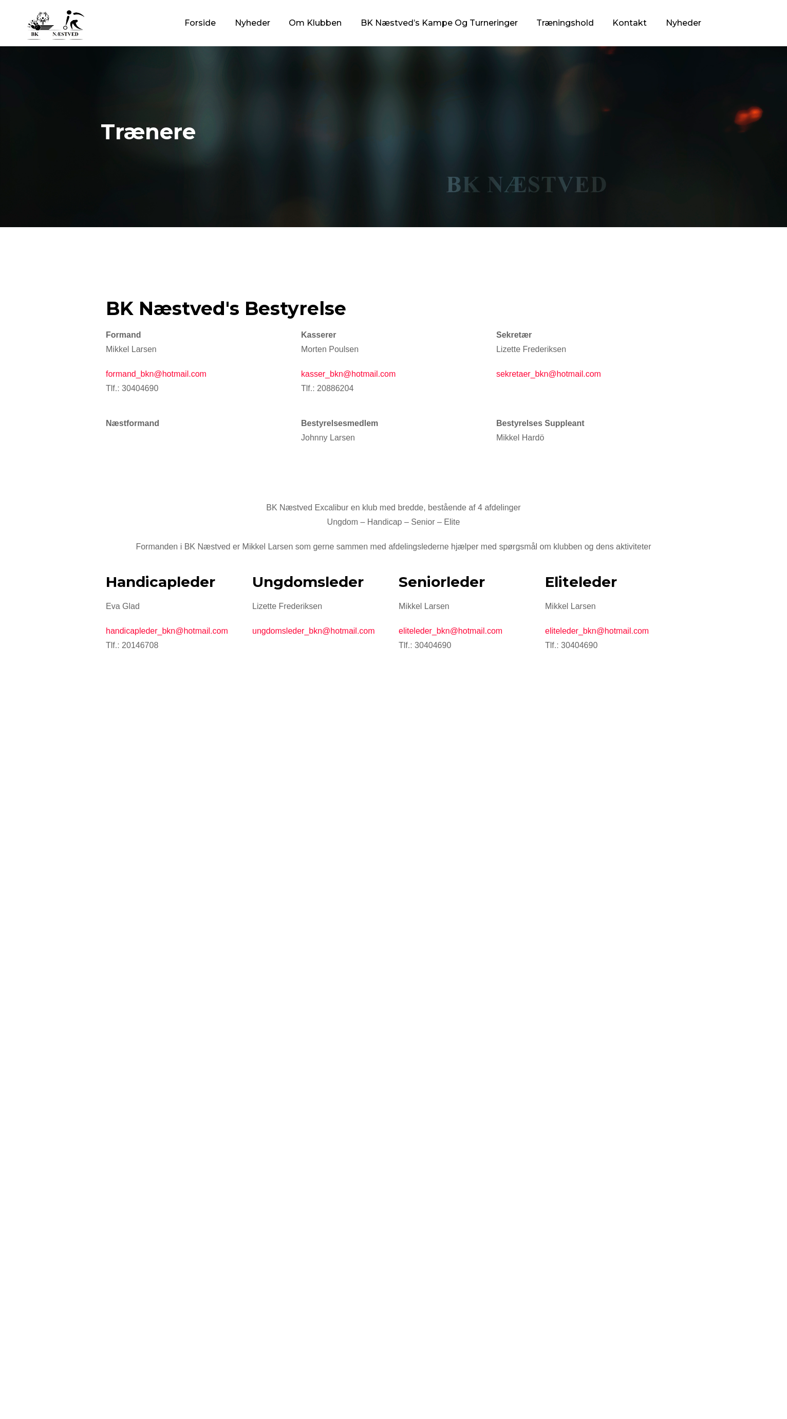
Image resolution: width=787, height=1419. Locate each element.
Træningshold (565, 23)
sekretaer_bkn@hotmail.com (548, 374)
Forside (200, 23)
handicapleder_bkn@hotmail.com (167, 630)
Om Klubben (315, 23)
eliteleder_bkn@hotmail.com (450, 630)
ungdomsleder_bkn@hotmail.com (313, 630)
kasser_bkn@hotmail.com (348, 374)
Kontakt (629, 23)
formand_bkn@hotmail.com (156, 374)
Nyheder (252, 23)
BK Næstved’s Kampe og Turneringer (439, 23)
